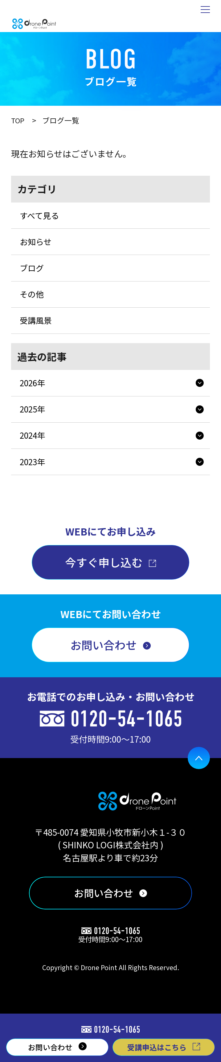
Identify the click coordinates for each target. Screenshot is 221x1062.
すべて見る (41, 216)
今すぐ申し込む (104, 580)
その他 (33, 301)
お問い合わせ (103, 664)
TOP (18, 120)
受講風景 (37, 329)
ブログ (33, 273)
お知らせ (37, 244)
